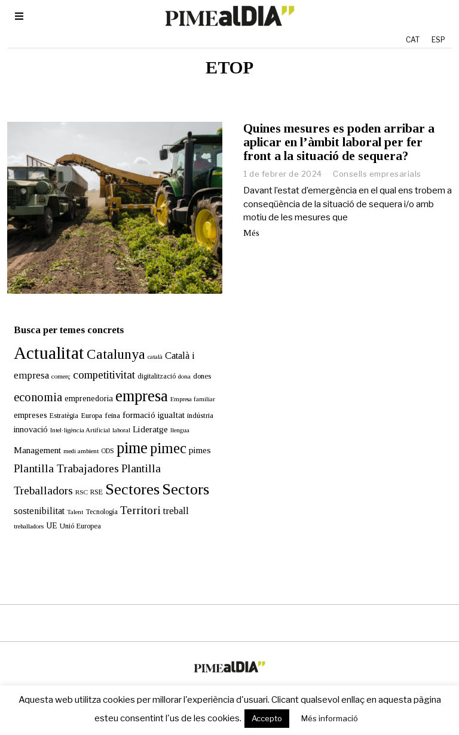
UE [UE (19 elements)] (45, 512)
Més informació (329, 718)
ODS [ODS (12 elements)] (101, 438)
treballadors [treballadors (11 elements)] (22, 512)
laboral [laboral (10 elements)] (115, 416)
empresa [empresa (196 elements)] (135, 383)
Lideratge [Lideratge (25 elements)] (143, 415)
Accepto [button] (267, 718)
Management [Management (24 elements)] (30, 437)
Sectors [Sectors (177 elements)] (179, 476)
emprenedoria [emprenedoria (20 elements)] (82, 385)
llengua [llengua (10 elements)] (173, 416)
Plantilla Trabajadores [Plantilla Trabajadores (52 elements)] (59, 455)
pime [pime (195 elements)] (125, 435)
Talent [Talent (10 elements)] (68, 499)
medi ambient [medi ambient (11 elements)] (74, 437)
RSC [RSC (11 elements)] (75, 478)
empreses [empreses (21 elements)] (24, 402)
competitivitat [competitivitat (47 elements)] (97, 361)
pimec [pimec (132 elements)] (161, 435)
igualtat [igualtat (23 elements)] (164, 402)
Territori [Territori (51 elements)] (134, 497)
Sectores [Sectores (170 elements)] (126, 476)
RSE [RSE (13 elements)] (90, 479)
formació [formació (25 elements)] (132, 401)
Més (251, 233)
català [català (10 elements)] (148, 343)
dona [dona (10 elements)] (178, 363)
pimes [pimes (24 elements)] (193, 437)
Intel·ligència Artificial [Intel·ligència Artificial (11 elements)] (73, 416)
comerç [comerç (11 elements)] (54, 363)
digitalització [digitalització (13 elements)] (150, 363)
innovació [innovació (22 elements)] (24, 415)
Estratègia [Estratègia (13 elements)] (57, 402)
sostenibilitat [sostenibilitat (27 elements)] (32, 498)
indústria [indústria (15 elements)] (193, 402)
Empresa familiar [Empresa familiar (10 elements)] (186, 386)
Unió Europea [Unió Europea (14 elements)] (73, 513)
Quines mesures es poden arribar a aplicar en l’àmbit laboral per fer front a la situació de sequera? (338, 142)
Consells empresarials (377, 174)
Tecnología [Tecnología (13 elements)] (95, 498)
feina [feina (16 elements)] (106, 402)
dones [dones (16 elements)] (195, 362)
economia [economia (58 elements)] (31, 383)
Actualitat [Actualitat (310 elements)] (42, 339)
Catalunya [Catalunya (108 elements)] (109, 341)
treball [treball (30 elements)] (169, 497)
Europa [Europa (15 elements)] (85, 402)
